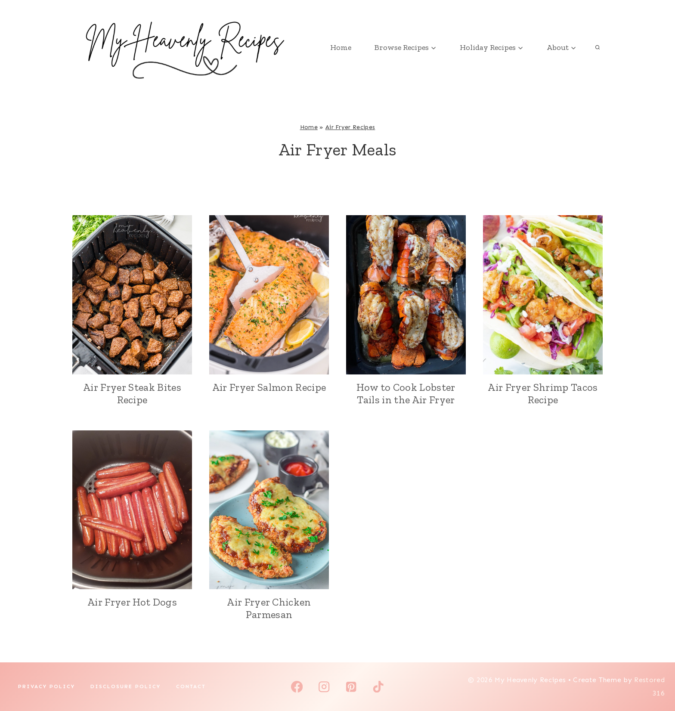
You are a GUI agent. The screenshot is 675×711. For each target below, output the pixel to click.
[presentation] (132, 294)
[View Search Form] (597, 47)
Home (340, 47)
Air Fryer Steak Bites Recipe (132, 393)
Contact (191, 686)
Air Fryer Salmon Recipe (269, 387)
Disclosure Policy (125, 686)
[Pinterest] (351, 687)
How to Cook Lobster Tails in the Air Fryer (405, 393)
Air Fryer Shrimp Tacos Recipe (543, 393)
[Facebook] (297, 687)
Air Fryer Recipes (350, 127)
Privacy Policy (46, 686)
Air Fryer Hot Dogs (132, 602)
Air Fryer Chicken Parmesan (269, 608)
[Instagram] (324, 687)
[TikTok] (378, 687)
